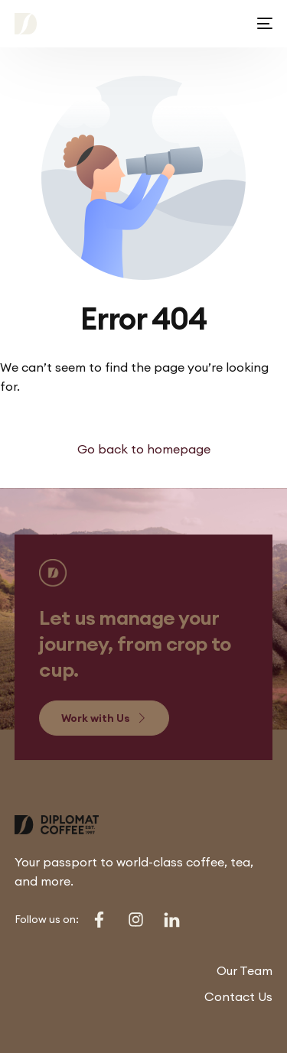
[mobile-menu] (261, 23)
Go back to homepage (143, 449)
